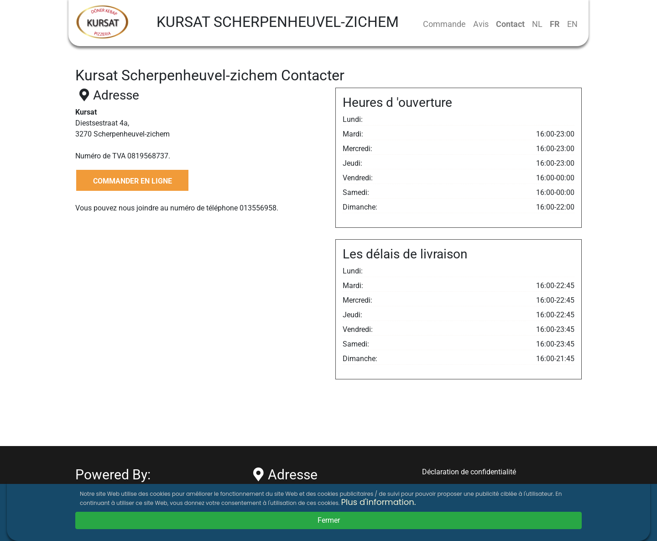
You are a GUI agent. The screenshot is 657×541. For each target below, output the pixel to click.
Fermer (329, 520)
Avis (481, 24)
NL (537, 24)
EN (572, 24)
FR (555, 24)
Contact (510, 24)
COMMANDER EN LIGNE (132, 181)
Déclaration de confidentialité (469, 471)
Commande (444, 24)
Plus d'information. (378, 502)
